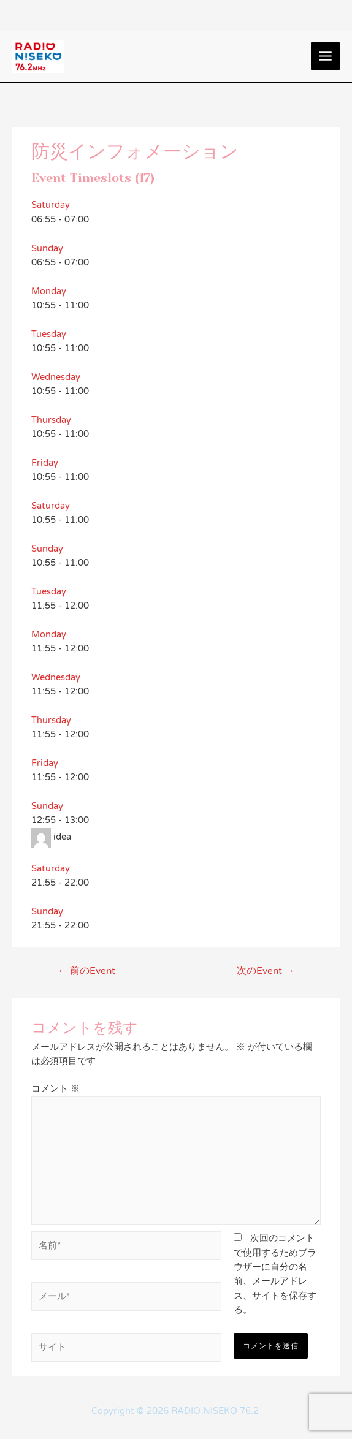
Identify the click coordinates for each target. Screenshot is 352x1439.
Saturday (50, 205)
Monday (48, 291)
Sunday (47, 248)
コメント (55, 1089)
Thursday (51, 420)
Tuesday (48, 334)
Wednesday (55, 377)
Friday (44, 463)
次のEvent (265, 970)
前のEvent (86, 970)
